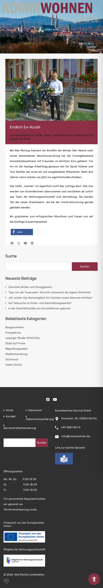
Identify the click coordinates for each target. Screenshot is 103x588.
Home (9, 410)
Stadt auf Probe (15, 343)
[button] (22, 232)
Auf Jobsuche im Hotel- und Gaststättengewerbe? (39, 303)
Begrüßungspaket (16, 348)
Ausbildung (81, 135)
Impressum (35, 410)
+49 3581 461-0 (71, 427)
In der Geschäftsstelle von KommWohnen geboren (39, 308)
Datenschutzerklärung (40, 419)
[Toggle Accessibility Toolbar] (94, 579)
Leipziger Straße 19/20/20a (22, 338)
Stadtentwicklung (16, 354)
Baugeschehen (14, 327)
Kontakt (11, 416)
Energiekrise (13, 332)
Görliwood (11, 359)
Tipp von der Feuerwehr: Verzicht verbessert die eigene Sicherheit (49, 292)
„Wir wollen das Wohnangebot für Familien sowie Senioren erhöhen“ (50, 297)
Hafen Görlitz (13, 364)
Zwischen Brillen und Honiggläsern (30, 287)
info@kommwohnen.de (75, 436)
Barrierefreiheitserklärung (20, 428)
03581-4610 (51, 29)
